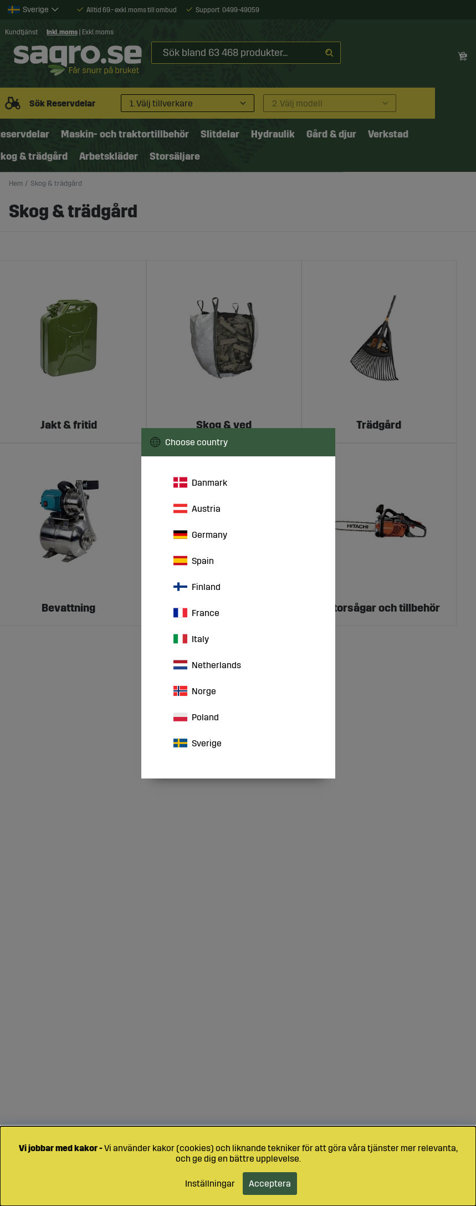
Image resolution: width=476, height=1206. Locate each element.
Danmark (200, 482)
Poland (196, 717)
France (196, 613)
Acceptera (270, 1183)
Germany (200, 534)
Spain (193, 560)
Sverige (197, 743)
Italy (191, 639)
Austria (197, 508)
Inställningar (210, 1183)
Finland (197, 587)
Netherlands (207, 665)
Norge (194, 691)
